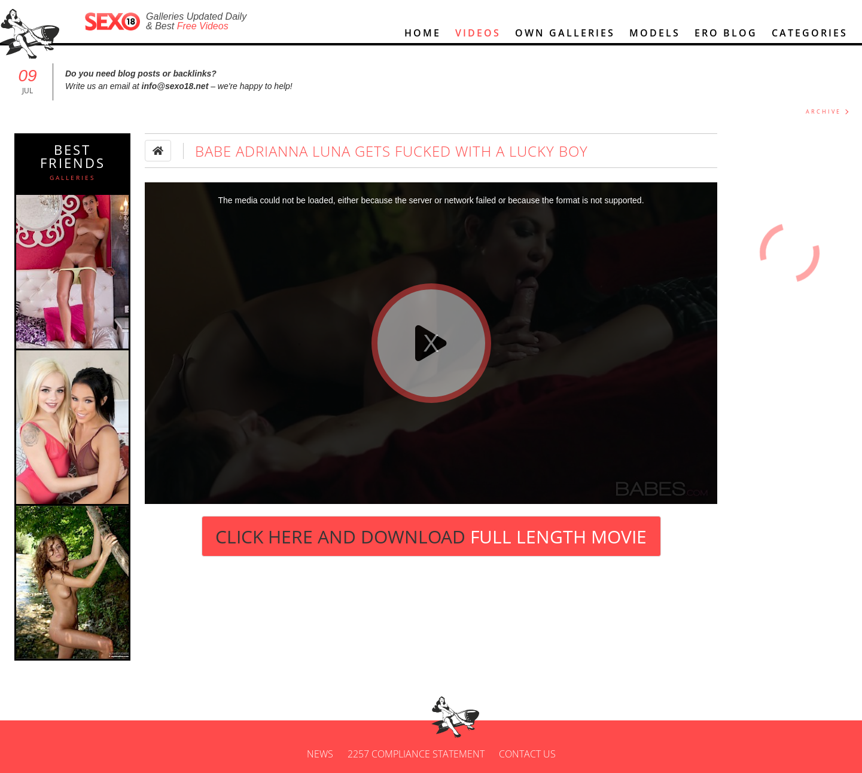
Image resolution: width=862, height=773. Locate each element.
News (320, 753)
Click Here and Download (431, 536)
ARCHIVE (823, 111)
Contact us (527, 753)
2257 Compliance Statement (416, 753)
